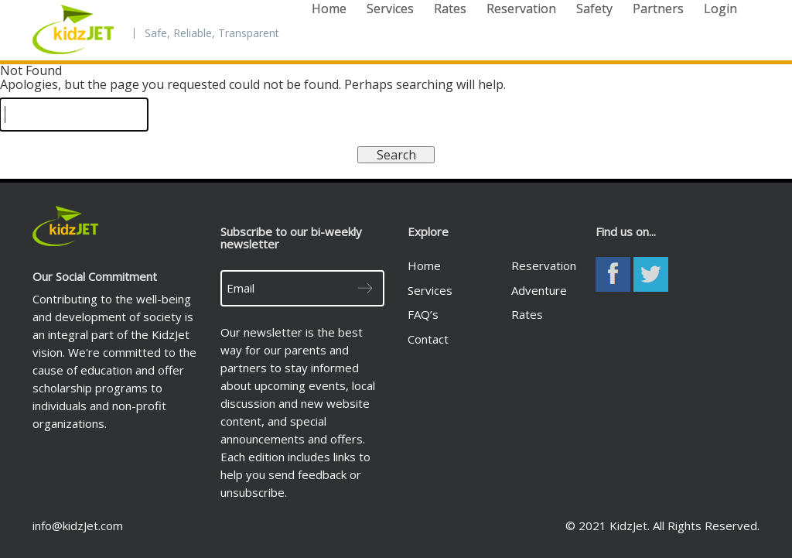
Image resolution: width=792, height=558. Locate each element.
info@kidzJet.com (77, 525)
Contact (428, 339)
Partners (658, 8)
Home (329, 8)
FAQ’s (423, 314)
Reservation (521, 8)
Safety (594, 8)
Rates (450, 8)
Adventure (539, 290)
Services (390, 8)
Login (720, 8)
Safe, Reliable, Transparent (212, 33)
